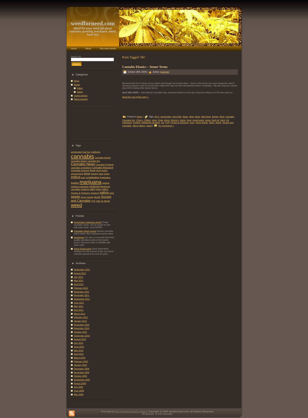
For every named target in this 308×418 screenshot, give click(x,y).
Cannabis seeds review (85, 231)
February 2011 (81, 317)
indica (75, 177)
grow (87, 173)
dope (154, 120)
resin (192, 122)
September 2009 (82, 380)
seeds (75, 197)
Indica (79, 88)
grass (208, 120)
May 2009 (78, 394)
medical (105, 183)
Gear (189, 120)
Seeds (77, 84)
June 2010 (79, 347)
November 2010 (81, 328)
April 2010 (79, 354)
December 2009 (81, 369)
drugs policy (102, 170)
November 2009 (81, 372)
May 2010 (78, 350)
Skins (211, 122)
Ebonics (175, 120)
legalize (75, 183)
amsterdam (76, 152)
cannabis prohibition (81, 167)
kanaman (164, 72)
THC (93, 201)
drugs (93, 170)
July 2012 (78, 277)
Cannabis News (83, 164)
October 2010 (80, 332)
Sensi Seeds (87, 197)
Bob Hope (206, 116)
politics (105, 189)
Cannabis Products (105, 164)
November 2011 (81, 295)
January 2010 (80, 365)
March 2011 (79, 314)
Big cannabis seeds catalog (131, 411)
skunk (97, 197)
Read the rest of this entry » (135, 97)
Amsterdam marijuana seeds (87, 222)
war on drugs (103, 201)
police (98, 189)
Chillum (147, 120)
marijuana (90, 182)
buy (88, 152)
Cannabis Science (80, 170)
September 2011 (82, 299)
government (77, 173)
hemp (106, 174)
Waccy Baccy (139, 125)
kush (83, 177)
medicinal (94, 186)
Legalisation (92, 177)
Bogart (215, 116)
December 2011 (81, 292)
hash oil (215, 120)
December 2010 (81, 325)
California (95, 152)
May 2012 (78, 280)
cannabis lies (94, 161)
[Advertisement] (92, 122)
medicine (85, 189)
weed (76, 205)
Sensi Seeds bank (82, 249)
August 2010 (80, 339)
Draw (160, 120)
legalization (105, 177)
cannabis (82, 156)
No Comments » (166, 125)
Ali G (157, 116)
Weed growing (81, 99)
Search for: (76, 56)
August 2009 (80, 383)
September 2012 (82, 269)
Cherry (139, 120)
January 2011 (80, 321)
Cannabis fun (128, 120)
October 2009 (80, 376)
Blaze (185, 116)
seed (111, 193)
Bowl (222, 116)
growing (94, 174)
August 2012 (80, 273)
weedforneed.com (93, 23)
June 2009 (79, 391)
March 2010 (79, 358)
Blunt (197, 116)
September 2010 (82, 336)
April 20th (176, 116)
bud (84, 152)
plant (92, 189)
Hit (227, 120)
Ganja (182, 120)
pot (162, 122)
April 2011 (79, 310)
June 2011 (79, 303)
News (76, 81)
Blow (191, 116)
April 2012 (79, 284)
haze (101, 174)
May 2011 (78, 306)
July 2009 (78, 387)
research (95, 193)
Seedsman (79, 237)
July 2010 (78, 343)
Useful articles (80, 95)
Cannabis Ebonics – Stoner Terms (145, 67)
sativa (104, 193)
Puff (167, 122)
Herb (222, 120)
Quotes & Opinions (80, 193)
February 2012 (81, 288)
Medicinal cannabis (150, 122)
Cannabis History (79, 161)
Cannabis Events (102, 157)
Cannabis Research (103, 167)
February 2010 (81, 361)
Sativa (80, 92)
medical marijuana (79, 186)
